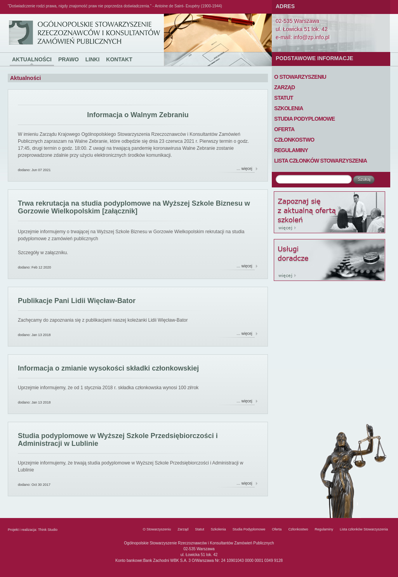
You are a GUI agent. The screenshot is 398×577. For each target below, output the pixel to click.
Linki (92, 59)
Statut (283, 98)
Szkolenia (288, 108)
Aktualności (32, 59)
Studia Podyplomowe (304, 119)
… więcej (244, 168)
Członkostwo (294, 140)
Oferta (284, 129)
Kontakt (119, 59)
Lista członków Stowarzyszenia (320, 161)
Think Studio (47, 530)
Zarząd (284, 87)
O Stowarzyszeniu (300, 77)
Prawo (68, 59)
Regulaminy (291, 150)
